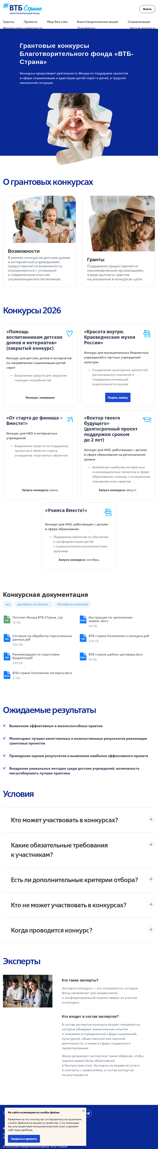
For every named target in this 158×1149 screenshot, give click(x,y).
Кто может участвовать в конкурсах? (64, 820)
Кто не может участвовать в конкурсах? (68, 905)
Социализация (139, 22)
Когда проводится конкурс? (51, 930)
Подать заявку (118, 397)
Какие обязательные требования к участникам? (59, 850)
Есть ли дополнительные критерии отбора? (74, 880)
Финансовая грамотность (23, 28)
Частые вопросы (142, 28)
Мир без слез (57, 22)
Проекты (30, 22)
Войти (147, 9)
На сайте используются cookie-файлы (34, 1112)
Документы (86, 28)
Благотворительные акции (97, 22)
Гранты (8, 22)
